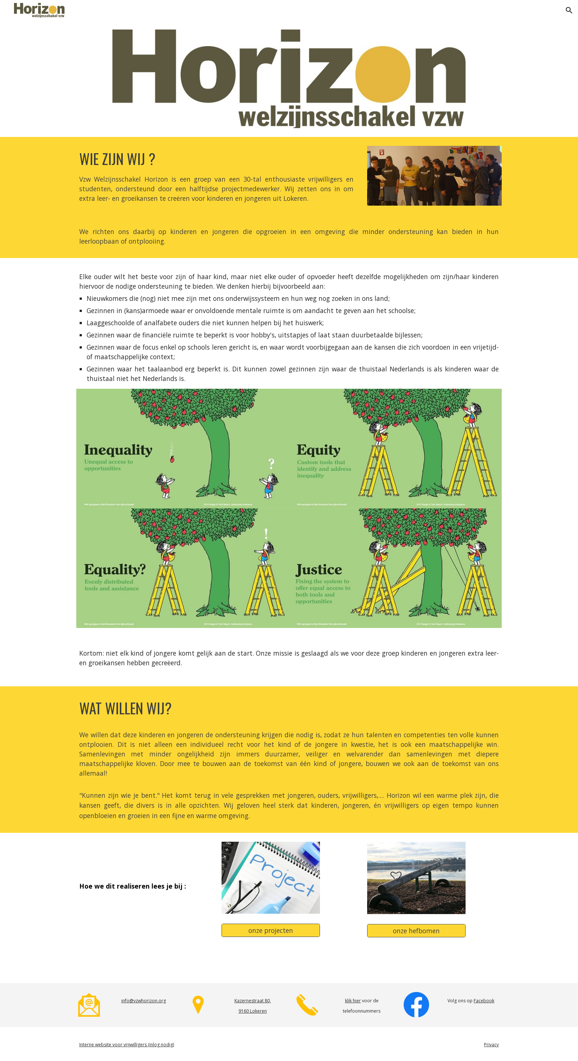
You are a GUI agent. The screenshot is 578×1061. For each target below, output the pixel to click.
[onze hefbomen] (416, 930)
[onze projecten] (270, 930)
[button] (569, 10)
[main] (216, 176)
